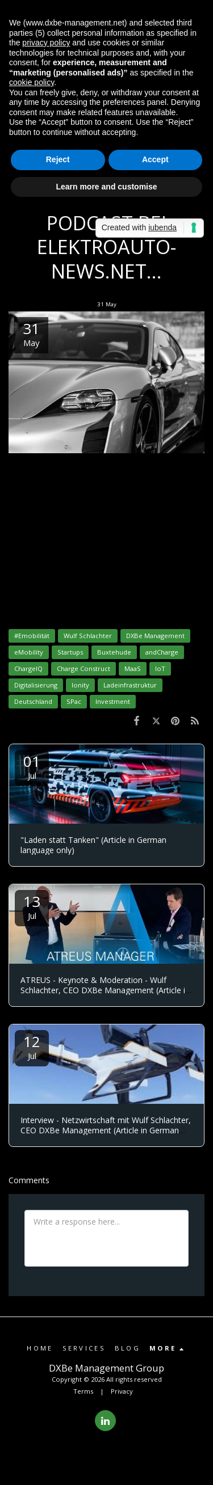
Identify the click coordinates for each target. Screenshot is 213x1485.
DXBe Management (155, 635)
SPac (73, 701)
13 (32, 906)
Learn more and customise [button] (106, 186)
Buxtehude (114, 652)
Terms (83, 1391)
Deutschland (33, 701)
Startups (70, 652)
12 (32, 1046)
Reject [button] (58, 159)
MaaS (132, 668)
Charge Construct (83, 668)
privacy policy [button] (46, 42)
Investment (112, 701)
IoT (160, 668)
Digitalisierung (35, 685)
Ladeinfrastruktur (130, 685)
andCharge (161, 652)
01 (32, 766)
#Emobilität (31, 635)
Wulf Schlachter (88, 635)
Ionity (80, 685)
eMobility (28, 652)
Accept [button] (155, 159)
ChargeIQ (28, 668)
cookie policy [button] (31, 82)
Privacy (122, 1391)
